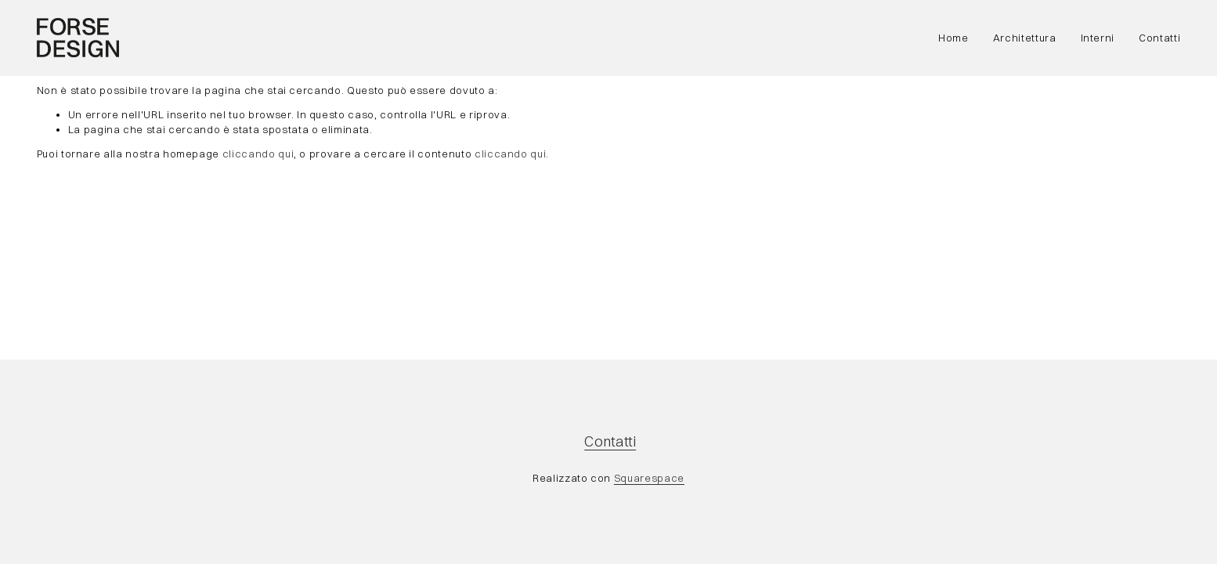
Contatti (1159, 37)
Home (953, 37)
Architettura (1024, 37)
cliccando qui (258, 153)
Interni (1098, 37)
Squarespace (649, 478)
